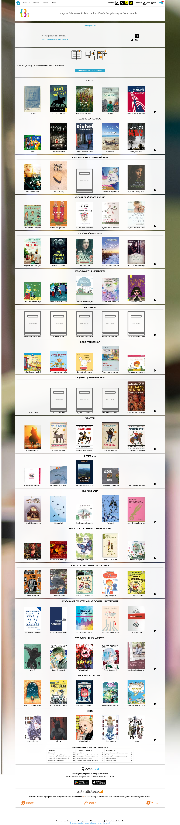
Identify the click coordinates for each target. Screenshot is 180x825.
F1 (148, 3)
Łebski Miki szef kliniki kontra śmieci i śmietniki (88, 760)
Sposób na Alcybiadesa (111, 755)
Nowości (26, 3)
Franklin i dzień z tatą (110, 758)
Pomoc (45, 3)
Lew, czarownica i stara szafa (84, 758)
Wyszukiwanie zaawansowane (51, 39)
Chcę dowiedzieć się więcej (79, 823)
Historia (36, 3)
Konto (54, 3)
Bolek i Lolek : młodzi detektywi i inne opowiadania (61, 758)
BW (121, 3)
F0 (144, 3)
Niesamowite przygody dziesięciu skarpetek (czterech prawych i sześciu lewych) (68, 755)
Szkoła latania (51, 753)
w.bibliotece (79, 797)
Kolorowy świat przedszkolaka (55, 760)
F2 (153, 3)
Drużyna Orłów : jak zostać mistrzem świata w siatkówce (91, 756)
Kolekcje (65, 39)
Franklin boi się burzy (110, 760)
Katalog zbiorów (90, 26)
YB (126, 3)
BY (131, 3)
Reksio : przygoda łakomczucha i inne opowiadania (61, 756)
